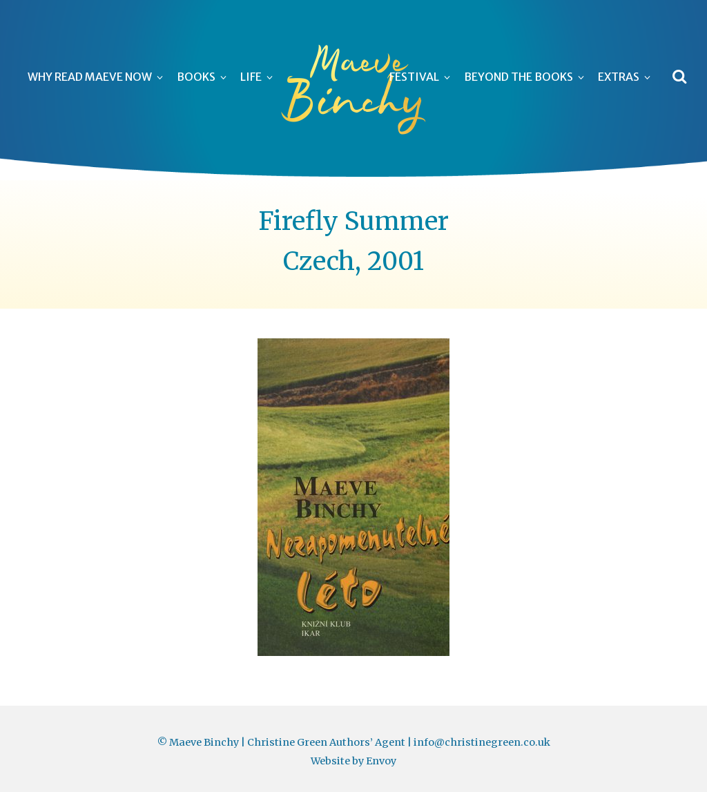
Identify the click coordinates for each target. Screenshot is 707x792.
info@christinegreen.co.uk (482, 742)
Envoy (381, 761)
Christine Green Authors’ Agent (326, 742)
